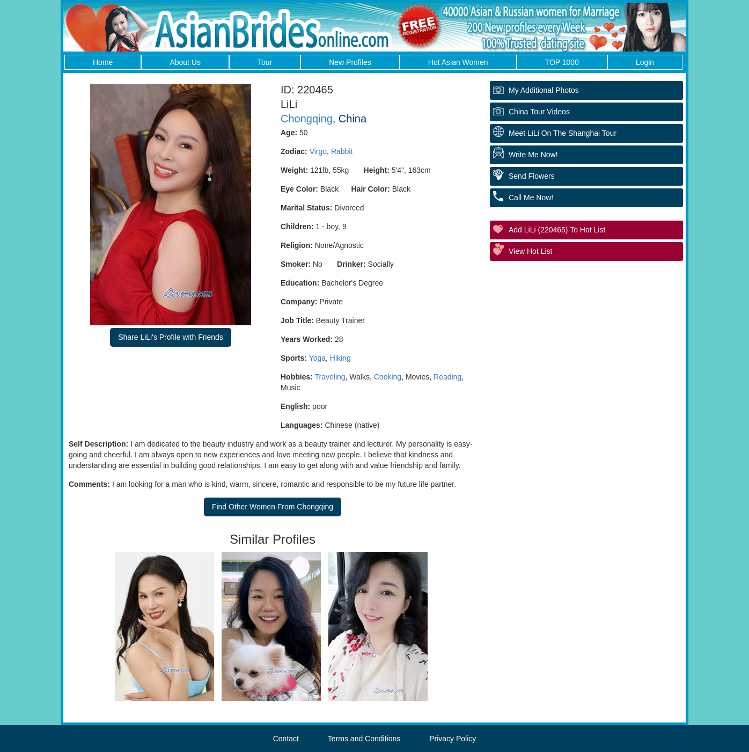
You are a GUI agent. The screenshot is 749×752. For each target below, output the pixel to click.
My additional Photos (544, 90)
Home (103, 62)
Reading (447, 377)
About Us (185, 62)
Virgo (318, 151)
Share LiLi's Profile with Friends (170, 337)
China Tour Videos (539, 111)
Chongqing (307, 119)
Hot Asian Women (458, 62)
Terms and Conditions (364, 738)
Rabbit (342, 151)
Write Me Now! (533, 154)
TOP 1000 (562, 62)
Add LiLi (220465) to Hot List (557, 229)
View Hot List (530, 251)
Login (645, 62)
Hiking (340, 358)
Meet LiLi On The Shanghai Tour (562, 133)
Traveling (330, 377)
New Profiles (350, 62)
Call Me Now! (531, 197)
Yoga (317, 358)
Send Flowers (532, 176)
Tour (265, 62)
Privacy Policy (452, 738)
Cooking (387, 377)
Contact (286, 738)
